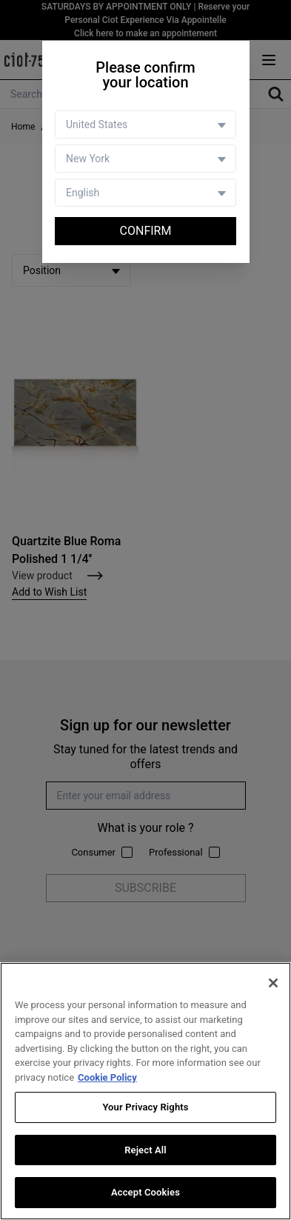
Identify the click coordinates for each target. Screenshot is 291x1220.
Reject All (145, 1150)
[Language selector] (145, 193)
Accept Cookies (145, 1192)
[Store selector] (145, 158)
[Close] (273, 983)
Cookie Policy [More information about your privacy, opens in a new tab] (107, 1077)
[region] (145, 1091)
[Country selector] (145, 124)
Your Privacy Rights (145, 1107)
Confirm (146, 231)
